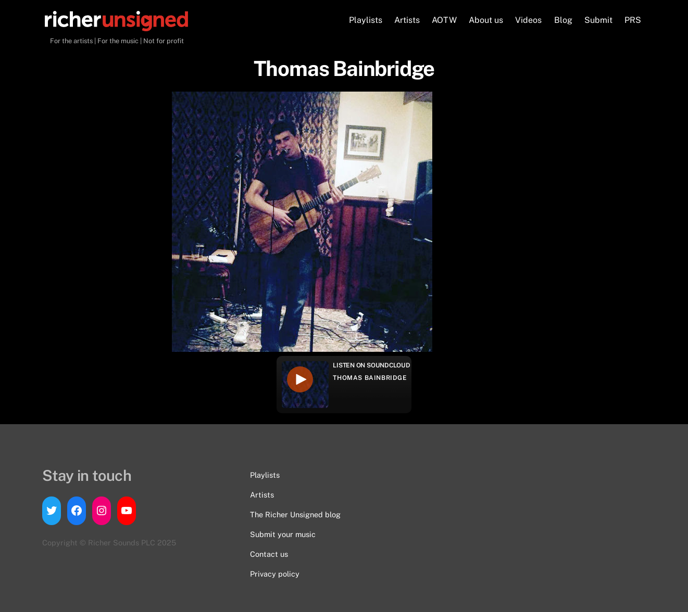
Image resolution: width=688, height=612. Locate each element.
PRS (632, 20)
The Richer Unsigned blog (295, 514)
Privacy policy (274, 573)
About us (486, 20)
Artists (407, 20)
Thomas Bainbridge (370, 377)
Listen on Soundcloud (371, 365)
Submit (598, 20)
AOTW (444, 20)
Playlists (365, 20)
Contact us (269, 554)
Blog (563, 20)
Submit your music (283, 534)
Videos (528, 20)
